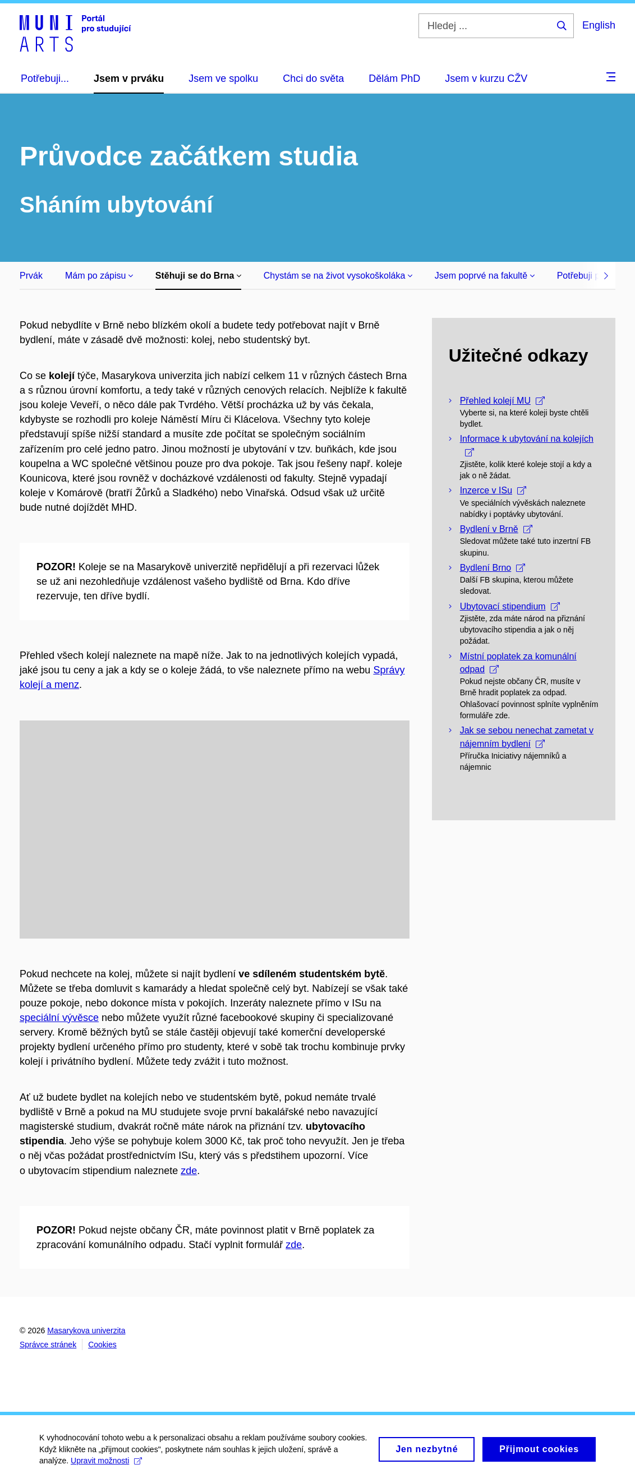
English (598, 25)
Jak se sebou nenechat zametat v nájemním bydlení (526, 737)
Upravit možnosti (106, 1464)
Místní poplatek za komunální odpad (518, 663)
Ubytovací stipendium (510, 606)
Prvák (31, 275)
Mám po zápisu (99, 275)
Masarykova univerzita (86, 1330)
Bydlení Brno (493, 567)
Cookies (102, 1344)
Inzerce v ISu (493, 490)
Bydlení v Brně (496, 529)
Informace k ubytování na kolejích (526, 445)
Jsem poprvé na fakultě (485, 275)
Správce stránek (48, 1344)
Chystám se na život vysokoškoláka (338, 275)
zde (189, 1170)
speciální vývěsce (59, 1017)
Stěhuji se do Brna (198, 275)
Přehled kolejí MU (502, 400)
